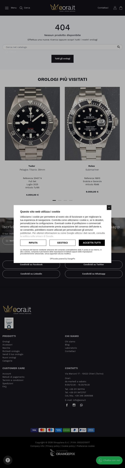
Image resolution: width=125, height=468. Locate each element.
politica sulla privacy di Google (38, 236)
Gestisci (62, 242)
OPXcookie (54, 259)
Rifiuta (33, 242)
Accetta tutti (92, 242)
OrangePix (71, 259)
